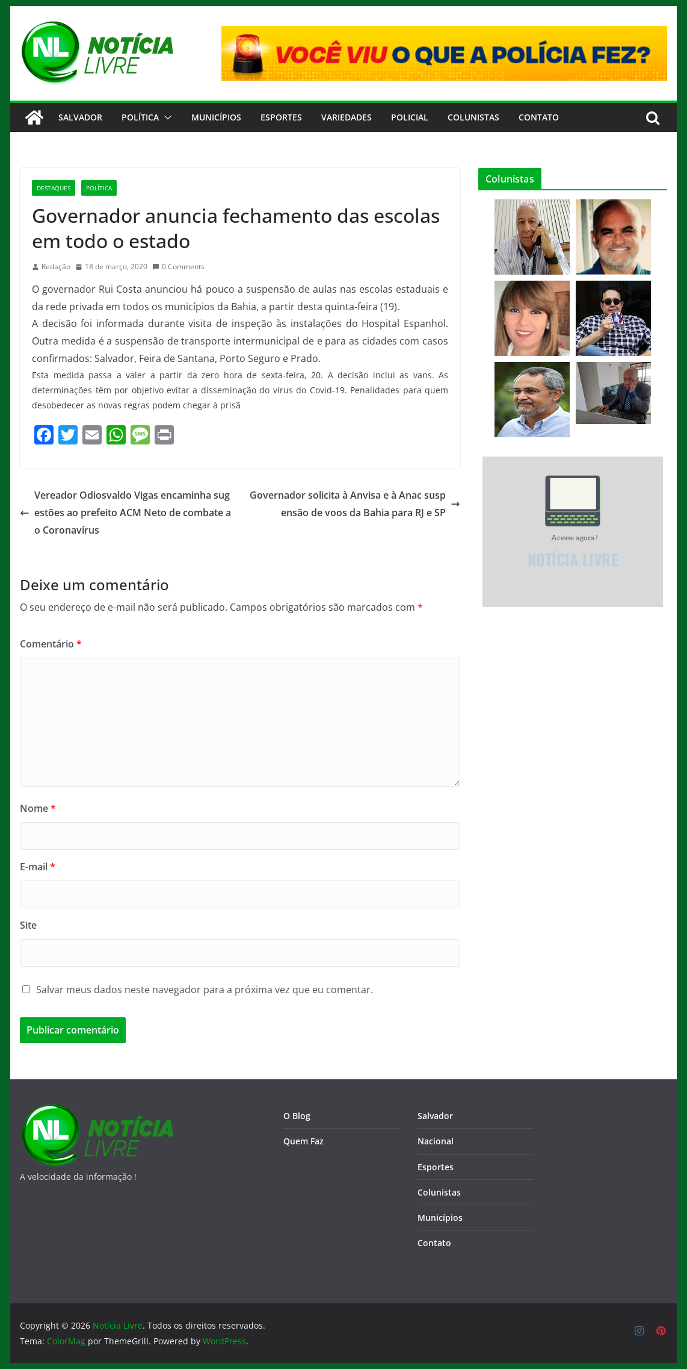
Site (28, 925)
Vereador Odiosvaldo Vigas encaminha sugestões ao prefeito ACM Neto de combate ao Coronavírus (125, 512)
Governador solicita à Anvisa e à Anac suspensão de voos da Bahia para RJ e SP (355, 503)
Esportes (281, 117)
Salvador (80, 117)
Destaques (53, 188)
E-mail (37, 866)
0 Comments (178, 266)
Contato (434, 1243)
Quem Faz (303, 1141)
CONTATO (539, 117)
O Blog (296, 1115)
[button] (165, 117)
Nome (38, 808)
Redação (56, 266)
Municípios (216, 117)
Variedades (346, 117)
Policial (409, 117)
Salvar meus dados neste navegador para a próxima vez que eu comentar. (204, 989)
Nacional (435, 1141)
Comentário (51, 643)
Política (140, 117)
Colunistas (473, 117)
